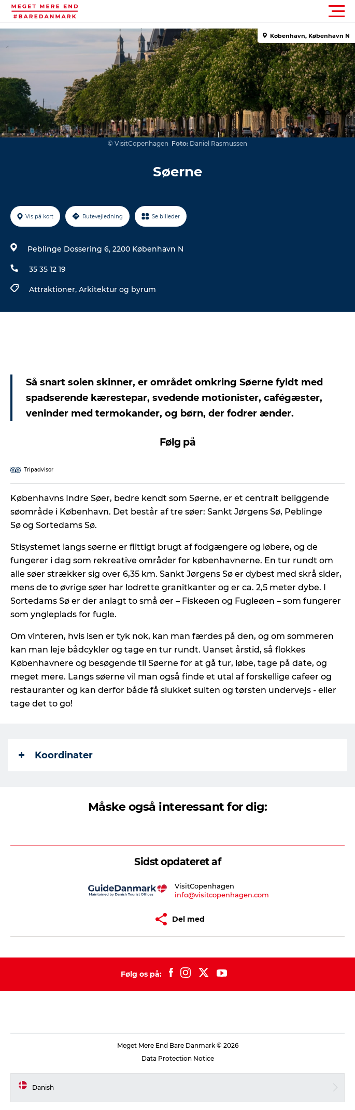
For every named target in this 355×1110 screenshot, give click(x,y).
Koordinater (56, 755)
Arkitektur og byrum (117, 289)
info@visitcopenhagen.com (222, 895)
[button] (224, 11)
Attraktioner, (54, 289)
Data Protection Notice (177, 1058)
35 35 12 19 (47, 269)
